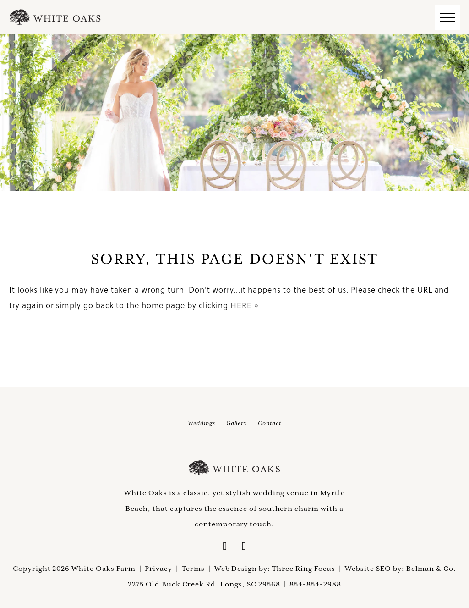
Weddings (201, 423)
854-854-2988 (315, 584)
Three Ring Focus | (308, 568)
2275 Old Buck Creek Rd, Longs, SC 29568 (204, 584)
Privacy (158, 568)
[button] (447, 17)
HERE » (244, 305)
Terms (193, 568)
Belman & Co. (431, 568)
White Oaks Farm (234, 468)
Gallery (236, 423)
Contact (269, 423)
